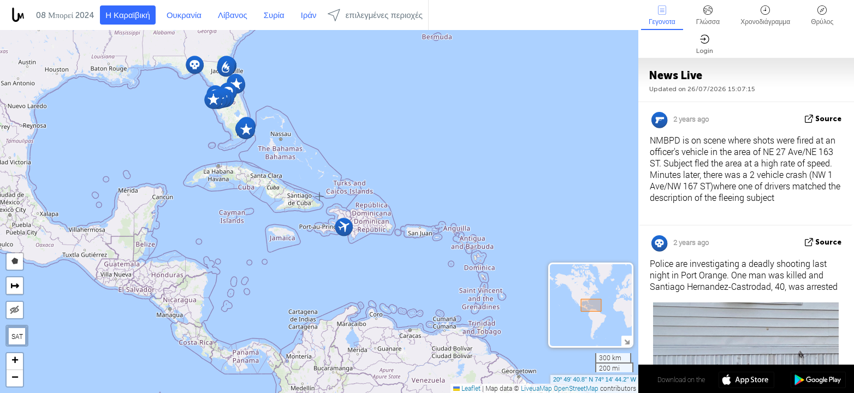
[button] (225, 67)
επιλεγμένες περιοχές (375, 15)
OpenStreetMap (576, 388)
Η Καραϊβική (127, 15)
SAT (17, 336)
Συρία (274, 15)
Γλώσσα (708, 15)
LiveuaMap (536, 388)
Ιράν (309, 15)
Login (704, 44)
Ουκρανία (184, 15)
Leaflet (467, 388)
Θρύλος (822, 15)
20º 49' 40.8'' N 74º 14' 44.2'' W (594, 379)
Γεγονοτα (662, 15)
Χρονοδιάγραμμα (765, 15)
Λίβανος (232, 15)
